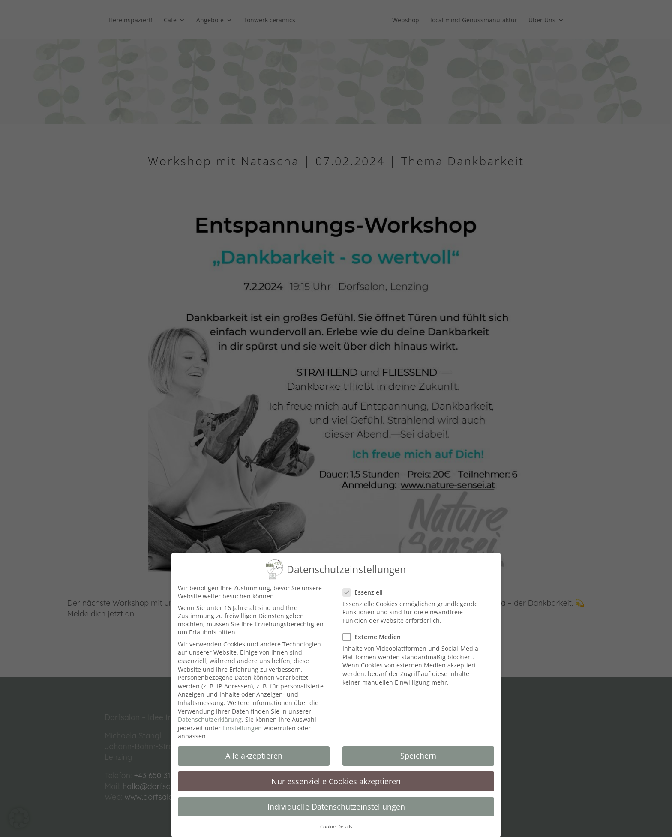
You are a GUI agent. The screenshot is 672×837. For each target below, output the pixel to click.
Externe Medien (375, 630)
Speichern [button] (418, 749)
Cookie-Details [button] (336, 820)
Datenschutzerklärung (210, 712)
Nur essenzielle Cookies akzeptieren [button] (336, 774)
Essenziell (366, 585)
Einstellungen (242, 721)
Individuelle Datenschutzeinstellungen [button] (336, 799)
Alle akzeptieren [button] (253, 749)
